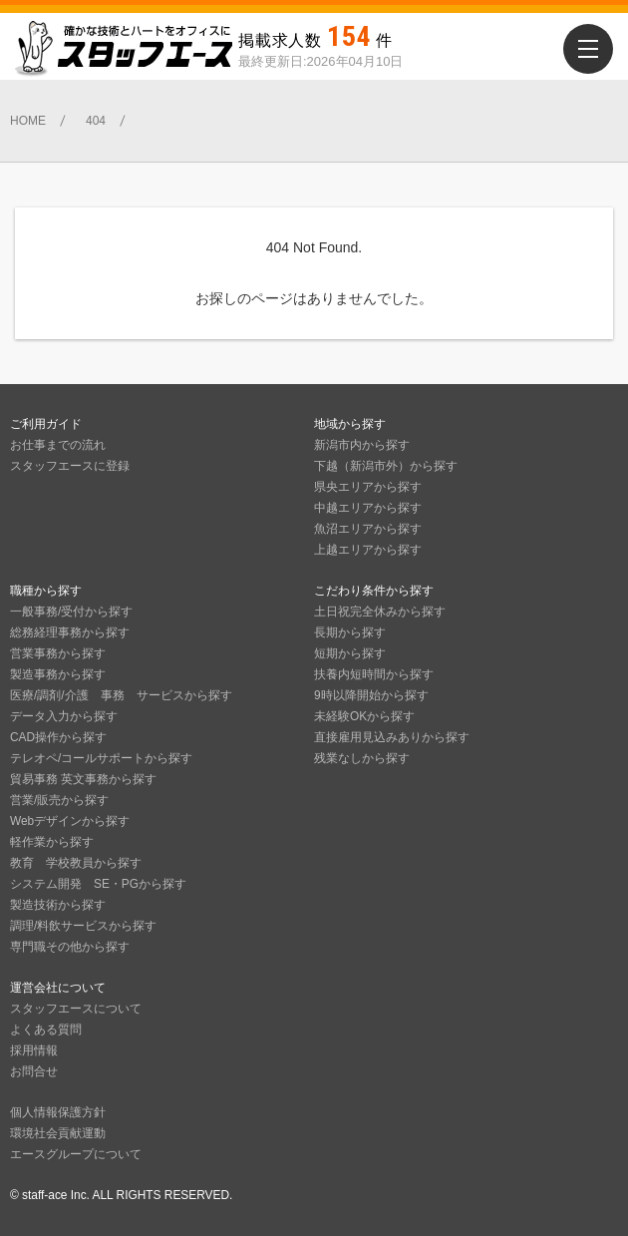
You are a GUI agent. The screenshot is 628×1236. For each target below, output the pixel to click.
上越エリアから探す (368, 550)
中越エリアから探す (368, 508)
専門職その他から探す (70, 947)
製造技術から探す (58, 905)
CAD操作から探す (58, 737)
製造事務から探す (58, 674)
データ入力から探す (64, 716)
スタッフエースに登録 (70, 466)
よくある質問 (46, 1029)
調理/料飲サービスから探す (83, 926)
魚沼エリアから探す (368, 529)
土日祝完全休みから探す (380, 611)
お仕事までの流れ (58, 445)
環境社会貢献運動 (58, 1133)
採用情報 (34, 1050)
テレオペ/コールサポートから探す (101, 758)
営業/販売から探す (59, 800)
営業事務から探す (58, 653)
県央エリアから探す (368, 487)
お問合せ (34, 1071)
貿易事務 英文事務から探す (83, 779)
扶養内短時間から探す (374, 674)
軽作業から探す (52, 842)
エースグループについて (76, 1154)
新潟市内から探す (362, 445)
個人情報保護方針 (58, 1112)
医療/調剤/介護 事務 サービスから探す (121, 695)
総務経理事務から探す (70, 632)
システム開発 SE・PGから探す (98, 884)
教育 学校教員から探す (76, 863)
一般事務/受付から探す (71, 611)
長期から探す (350, 632)
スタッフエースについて (76, 1009)
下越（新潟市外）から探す (386, 466)
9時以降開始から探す (371, 695)
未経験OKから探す (364, 716)
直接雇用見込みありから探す (392, 737)
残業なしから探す (362, 758)
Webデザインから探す (70, 821)
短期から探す (350, 653)
